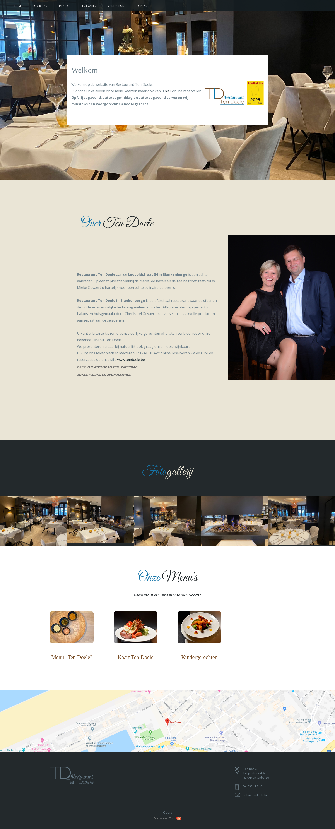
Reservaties (88, 6)
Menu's (63, 6)
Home (18, 6)
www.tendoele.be (131, 359)
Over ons (40, 6)
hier (168, 91)
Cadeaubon (116, 6)
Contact (143, 6)
